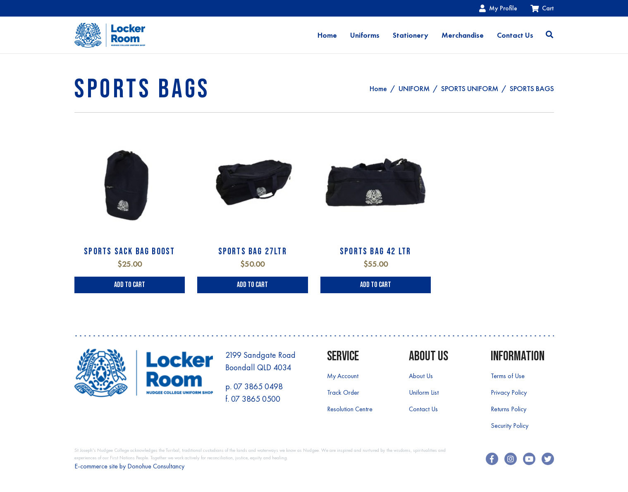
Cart (542, 8)
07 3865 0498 (258, 386)
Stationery (410, 35)
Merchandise (463, 35)
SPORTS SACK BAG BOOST (129, 251)
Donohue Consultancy (155, 466)
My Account (342, 376)
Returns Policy (508, 409)
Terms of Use (508, 376)
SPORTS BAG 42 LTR (375, 251)
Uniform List (424, 392)
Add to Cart (129, 284)
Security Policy (509, 425)
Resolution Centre (350, 409)
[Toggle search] (549, 35)
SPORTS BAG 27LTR (252, 251)
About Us (421, 376)
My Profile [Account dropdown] (498, 8)
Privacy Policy (509, 392)
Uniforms (365, 35)
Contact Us (515, 35)
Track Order (343, 392)
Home (327, 35)
